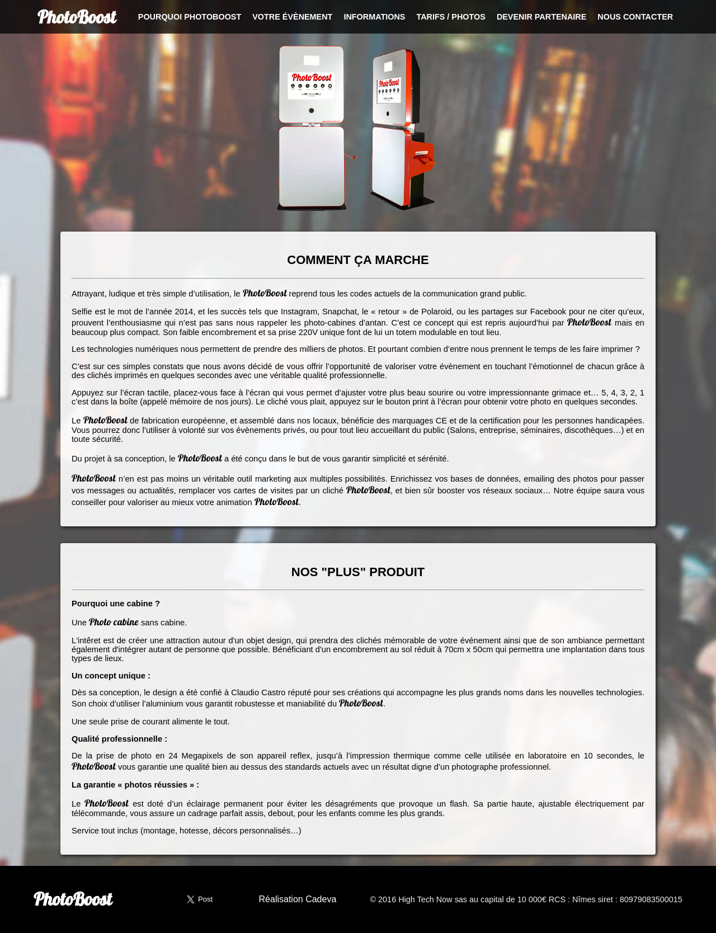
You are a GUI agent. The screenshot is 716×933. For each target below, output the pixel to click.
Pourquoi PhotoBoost (189, 16)
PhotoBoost (76, 17)
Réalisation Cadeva (298, 899)
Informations (374, 16)
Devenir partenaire (541, 16)
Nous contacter (635, 16)
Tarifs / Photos (450, 16)
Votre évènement (292, 16)
